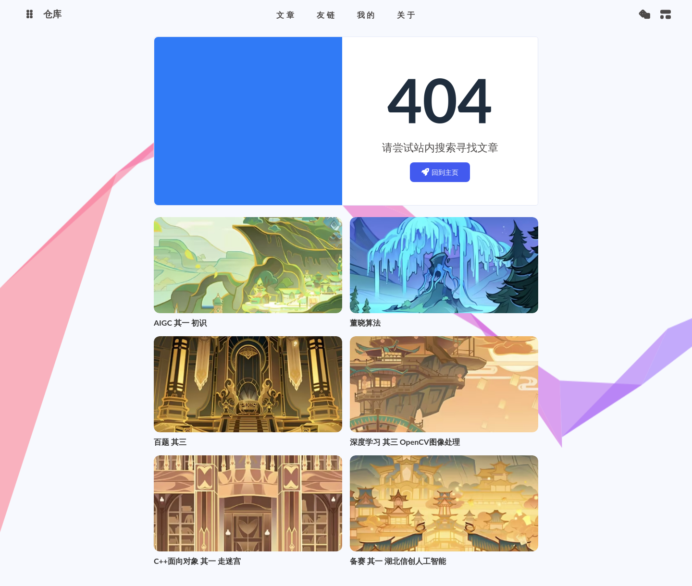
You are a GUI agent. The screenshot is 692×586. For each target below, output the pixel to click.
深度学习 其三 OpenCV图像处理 (405, 441)
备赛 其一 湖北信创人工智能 (398, 560)
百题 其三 (170, 441)
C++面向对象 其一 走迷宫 (197, 560)
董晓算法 (365, 322)
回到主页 (439, 172)
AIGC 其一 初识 (180, 322)
